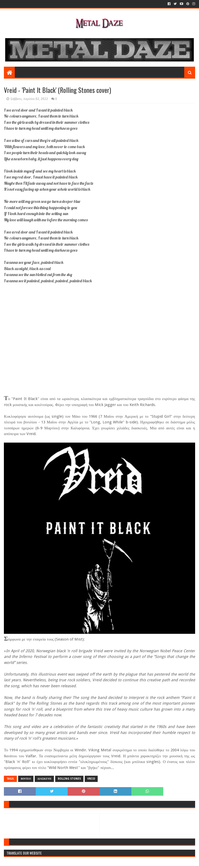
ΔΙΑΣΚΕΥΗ (44, 778)
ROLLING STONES (69, 778)
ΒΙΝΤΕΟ (26, 778)
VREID (91, 778)
